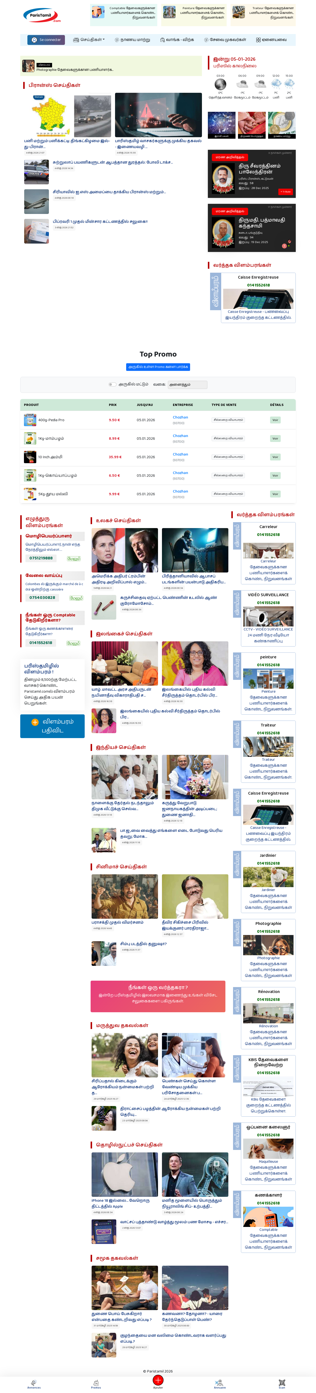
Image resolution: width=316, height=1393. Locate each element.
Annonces (34, 1385)
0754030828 (42, 597)
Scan (282, 1385)
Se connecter (46, 40)
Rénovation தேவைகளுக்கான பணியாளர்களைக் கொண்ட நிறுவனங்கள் (268, 1035)
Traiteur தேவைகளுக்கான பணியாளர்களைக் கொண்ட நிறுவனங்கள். (268, 769)
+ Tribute (285, 192)
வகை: (159, 399)
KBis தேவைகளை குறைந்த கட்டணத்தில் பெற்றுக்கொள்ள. (268, 1105)
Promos (96, 1385)
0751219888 (41, 558)
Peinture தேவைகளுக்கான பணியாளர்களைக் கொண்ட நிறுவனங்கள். (268, 700)
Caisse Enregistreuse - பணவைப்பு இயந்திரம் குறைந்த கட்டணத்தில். (258, 315)
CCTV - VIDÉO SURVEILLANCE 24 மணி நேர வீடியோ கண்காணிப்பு (268, 635)
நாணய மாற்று (132, 40)
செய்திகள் (87, 40)
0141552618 (258, 285)
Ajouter (158, 1385)
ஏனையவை (271, 40)
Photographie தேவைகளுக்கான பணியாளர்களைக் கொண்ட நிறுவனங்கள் (268, 967)
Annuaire (220, 1385)
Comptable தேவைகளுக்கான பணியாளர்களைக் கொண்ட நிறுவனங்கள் (268, 1239)
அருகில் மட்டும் (133, 399)
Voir (270, 436)
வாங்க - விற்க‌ (177, 40)
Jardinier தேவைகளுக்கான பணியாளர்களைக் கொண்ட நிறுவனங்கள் (268, 899)
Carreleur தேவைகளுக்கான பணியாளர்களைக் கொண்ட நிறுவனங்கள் (268, 570)
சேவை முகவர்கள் (225, 40)
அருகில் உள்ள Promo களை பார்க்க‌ (158, 381)
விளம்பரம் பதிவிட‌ (52, 726)
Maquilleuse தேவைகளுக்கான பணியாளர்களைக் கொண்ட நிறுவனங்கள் (268, 1171)
